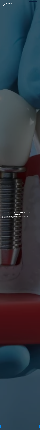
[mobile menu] (36, 4)
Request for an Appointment (33, 1)
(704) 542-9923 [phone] (25, 1)
